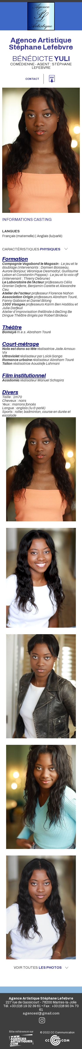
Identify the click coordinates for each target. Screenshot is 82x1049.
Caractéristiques (35, 249)
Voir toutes (41, 967)
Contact (32, 78)
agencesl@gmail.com (41, 1013)
